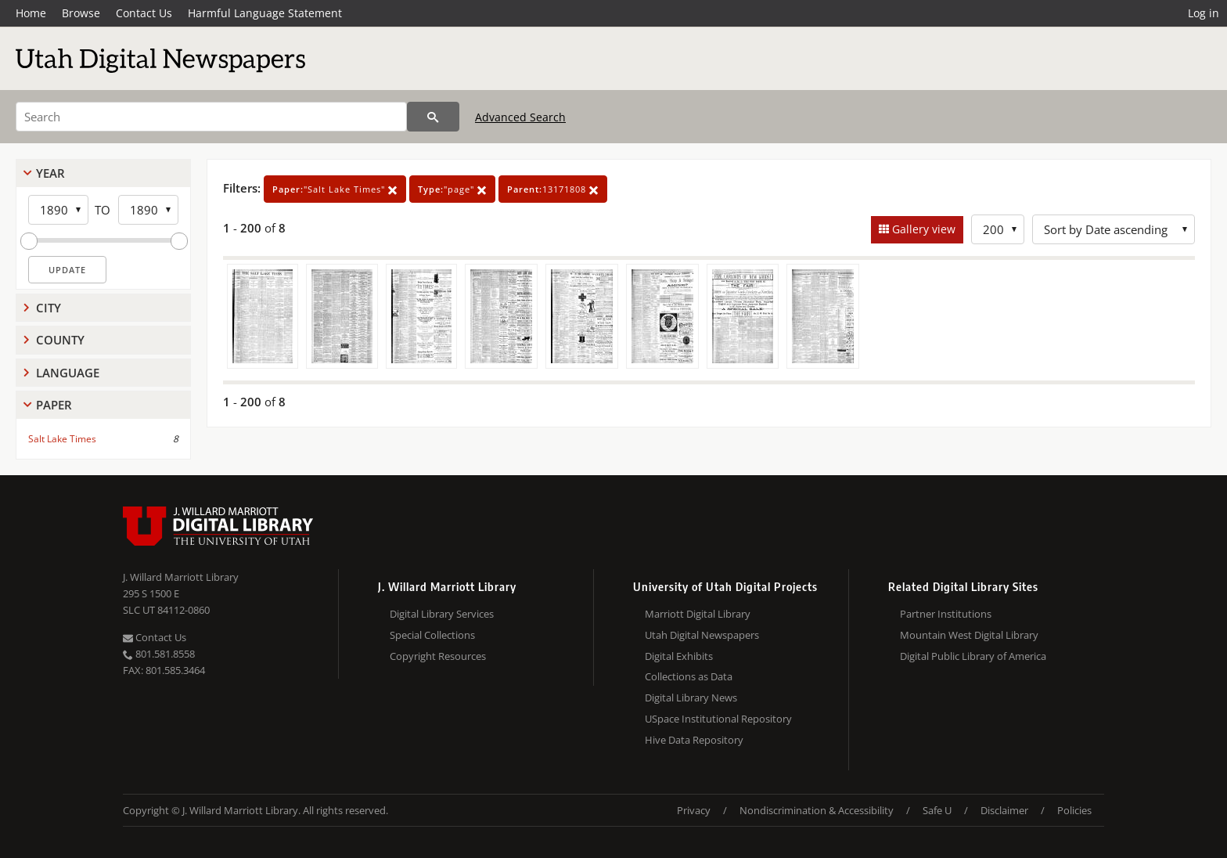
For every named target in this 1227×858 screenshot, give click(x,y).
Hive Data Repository (694, 740)
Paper (54, 405)
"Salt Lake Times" (335, 189)
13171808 (553, 189)
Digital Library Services (442, 614)
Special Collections (432, 635)
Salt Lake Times (62, 438)
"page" (452, 189)
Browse (81, 12)
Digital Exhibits (679, 656)
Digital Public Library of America (973, 656)
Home (31, 12)
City (48, 307)
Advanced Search (520, 117)
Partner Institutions (945, 614)
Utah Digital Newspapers (702, 635)
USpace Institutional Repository (718, 719)
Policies (1074, 810)
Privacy (694, 810)
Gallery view (922, 229)
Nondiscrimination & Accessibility (816, 810)
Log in (1203, 12)
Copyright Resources (438, 656)
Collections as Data (688, 676)
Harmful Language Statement (265, 12)
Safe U (937, 810)
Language (67, 372)
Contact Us (144, 12)
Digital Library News (691, 697)
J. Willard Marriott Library (181, 577)
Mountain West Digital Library (969, 635)
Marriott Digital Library (697, 614)
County (60, 340)
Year (50, 173)
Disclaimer (1004, 810)
